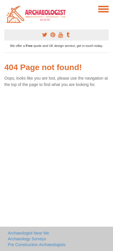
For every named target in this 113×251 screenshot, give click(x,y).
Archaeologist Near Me (28, 233)
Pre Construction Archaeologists (36, 244)
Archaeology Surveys (27, 239)
